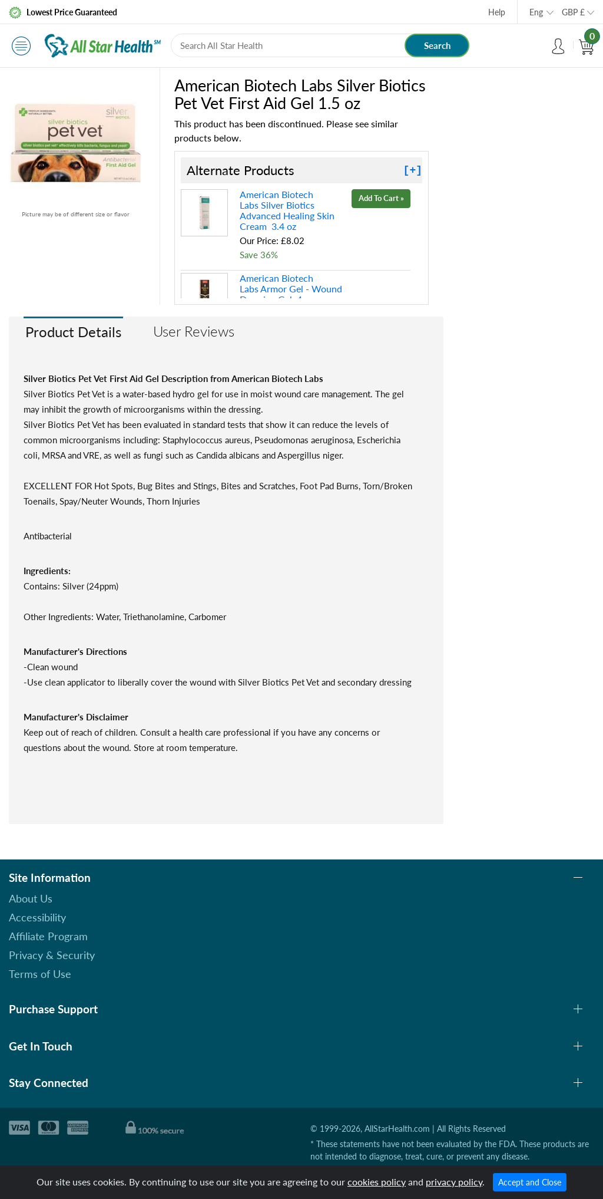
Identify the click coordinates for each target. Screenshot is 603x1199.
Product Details (73, 331)
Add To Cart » (381, 198)
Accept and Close (529, 1182)
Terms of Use (40, 973)
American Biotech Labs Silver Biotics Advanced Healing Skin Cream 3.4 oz (287, 210)
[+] (412, 170)
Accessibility (37, 917)
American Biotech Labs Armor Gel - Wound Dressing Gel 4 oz (291, 288)
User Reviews (193, 331)
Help (496, 12)
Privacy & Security (52, 954)
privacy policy (454, 1181)
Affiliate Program (48, 936)
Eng (536, 12)
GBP (573, 12)
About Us (30, 898)
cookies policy (376, 1181)
